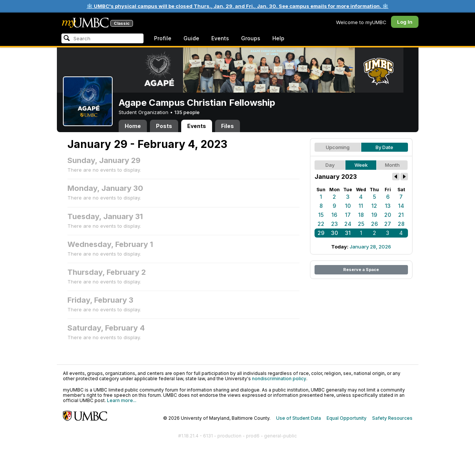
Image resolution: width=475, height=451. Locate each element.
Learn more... (121, 400)
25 (361, 224)
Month (392, 165)
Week (361, 165)
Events (220, 38)
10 (348, 206)
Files (227, 126)
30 (334, 233)
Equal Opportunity (347, 418)
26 (374, 224)
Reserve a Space (361, 269)
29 (321, 233)
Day (329, 165)
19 (374, 215)
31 (348, 233)
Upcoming (338, 147)
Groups (250, 38)
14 (401, 206)
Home (133, 126)
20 (387, 215)
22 (321, 224)
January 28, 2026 (370, 247)
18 (361, 215)
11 (361, 206)
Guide (191, 38)
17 (348, 215)
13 (388, 206)
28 (401, 224)
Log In (404, 22)
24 (347, 224)
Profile (162, 38)
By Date (384, 147)
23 (334, 224)
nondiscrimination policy (279, 378)
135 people (187, 112)
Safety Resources (392, 418)
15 (321, 215)
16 (334, 215)
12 (374, 206)
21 (401, 215)
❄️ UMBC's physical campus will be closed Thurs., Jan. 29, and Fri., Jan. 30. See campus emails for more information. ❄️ (237, 6)
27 (387, 224)
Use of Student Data (298, 418)
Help (278, 38)
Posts (164, 126)
